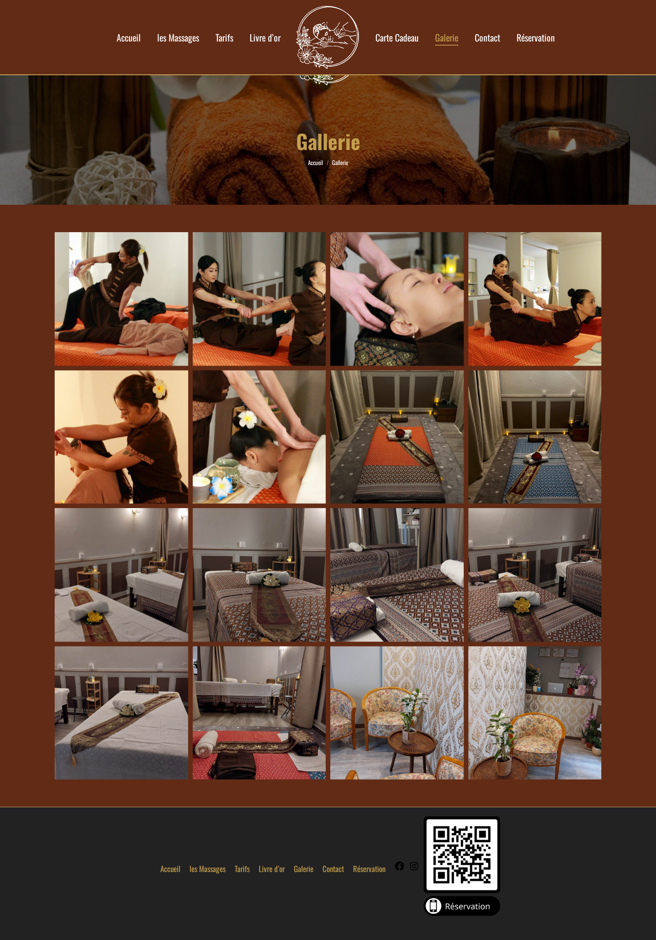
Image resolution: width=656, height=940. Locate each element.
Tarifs (242, 868)
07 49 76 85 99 (540, 8)
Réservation (369, 868)
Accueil (170, 868)
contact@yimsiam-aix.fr (249, 8)
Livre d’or (272, 868)
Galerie (303, 868)
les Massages (208, 868)
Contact (333, 868)
